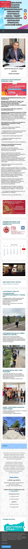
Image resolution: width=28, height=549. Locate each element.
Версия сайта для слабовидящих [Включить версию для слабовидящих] (5, 4)
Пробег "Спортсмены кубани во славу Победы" (13, 408)
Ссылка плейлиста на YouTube (11, 284)
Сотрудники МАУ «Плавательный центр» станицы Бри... (14, 295)
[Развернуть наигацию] (3, 31)
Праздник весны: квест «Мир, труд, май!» (13, 371)
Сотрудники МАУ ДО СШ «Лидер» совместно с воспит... (14, 333)
